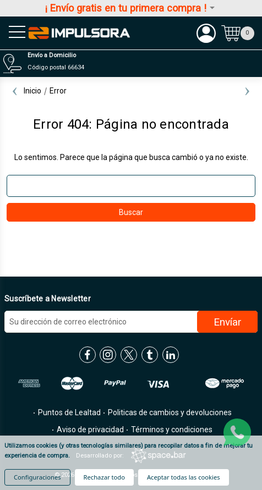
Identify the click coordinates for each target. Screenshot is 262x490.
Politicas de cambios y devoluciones (169, 412)
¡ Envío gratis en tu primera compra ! (130, 8)
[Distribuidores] (129, 63)
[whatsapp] (237, 432)
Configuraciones (37, 477)
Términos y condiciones (170, 429)
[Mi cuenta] (206, 33)
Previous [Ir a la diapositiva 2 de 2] (15, 90)
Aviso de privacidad (89, 429)
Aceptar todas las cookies (183, 477)
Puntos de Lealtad (68, 412)
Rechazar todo (104, 477)
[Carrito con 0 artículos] (237, 33)
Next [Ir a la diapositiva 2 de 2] (247, 90)
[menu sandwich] (14, 32)
